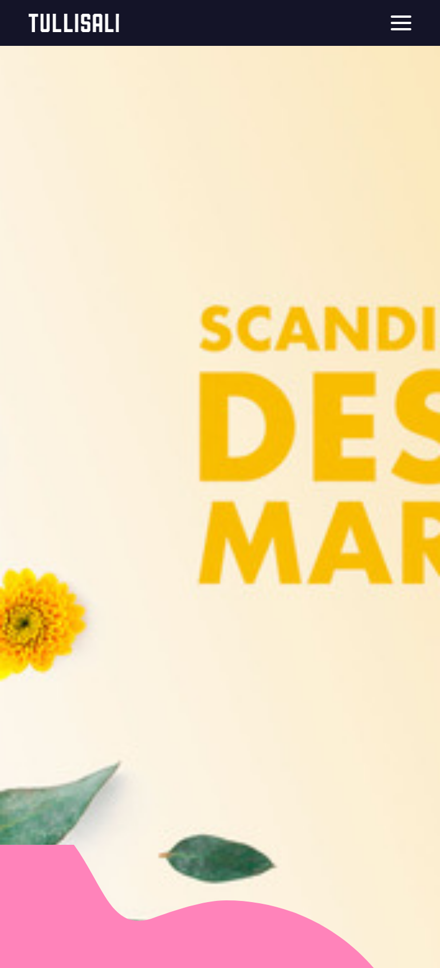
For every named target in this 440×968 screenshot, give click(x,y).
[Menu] (401, 22)
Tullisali (74, 23)
